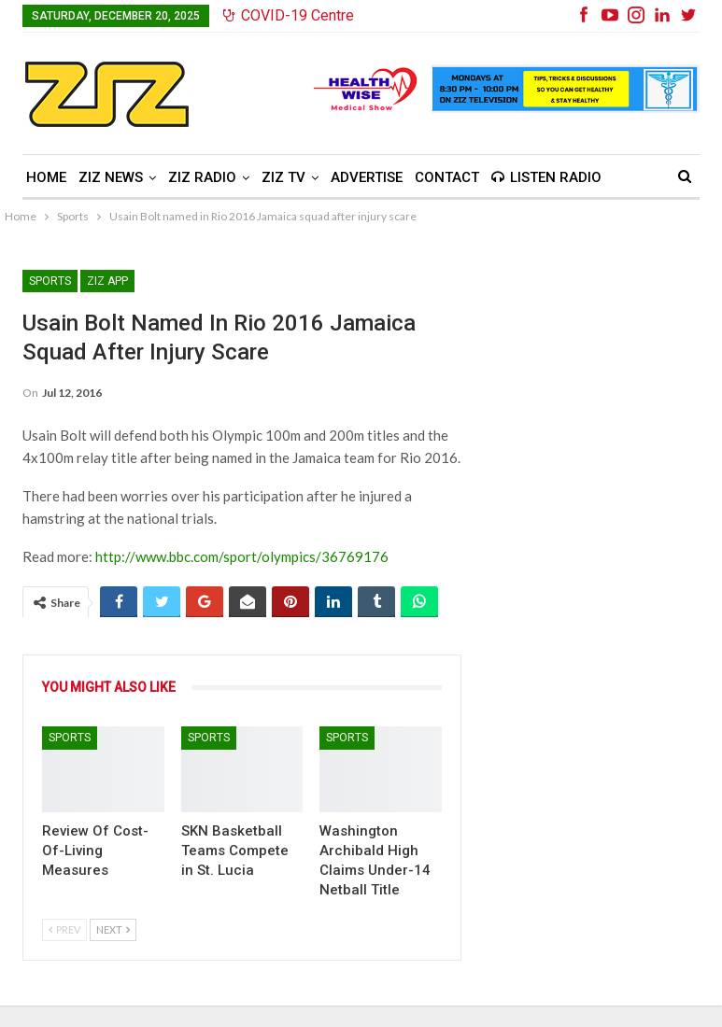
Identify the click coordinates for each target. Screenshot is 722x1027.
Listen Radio (546, 177)
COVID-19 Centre (288, 15)
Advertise (367, 177)
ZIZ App (107, 281)
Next (113, 929)
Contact (447, 177)
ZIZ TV (283, 177)
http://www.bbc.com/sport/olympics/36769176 (242, 556)
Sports (50, 281)
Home (46, 177)
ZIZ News (110, 177)
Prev (64, 929)
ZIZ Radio (202, 177)
